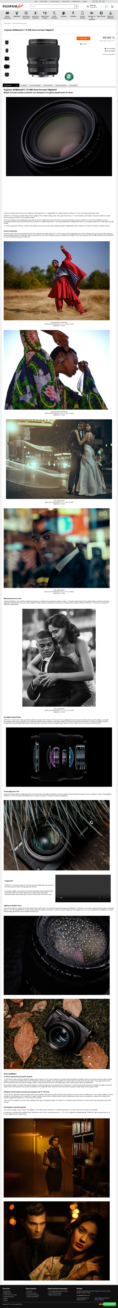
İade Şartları (73, 85)
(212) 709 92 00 (100, 1300)
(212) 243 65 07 (82, 1300)
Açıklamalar (11, 85)
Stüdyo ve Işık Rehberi (32, 1296)
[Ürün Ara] (52, 6)
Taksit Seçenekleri (61, 85)
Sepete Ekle (83, 38)
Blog (36, 1)
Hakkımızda (7, 1291)
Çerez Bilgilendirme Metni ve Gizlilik (58, 1291)
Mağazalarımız (76, 1)
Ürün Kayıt (29, 1291)
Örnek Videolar (48, 85)
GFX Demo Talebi (31, 1293)
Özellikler (24, 85)
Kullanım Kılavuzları (9, 1296)
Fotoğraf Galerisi (54, 1)
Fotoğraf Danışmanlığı (33, 1295)
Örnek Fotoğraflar (35, 85)
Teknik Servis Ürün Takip (10, 1295)
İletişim (85, 1)
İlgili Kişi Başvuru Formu (55, 1295)
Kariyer (6, 1298)
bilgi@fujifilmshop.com (84, 1295)
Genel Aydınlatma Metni (55, 1293)
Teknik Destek (65, 1)
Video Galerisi (43, 1)
